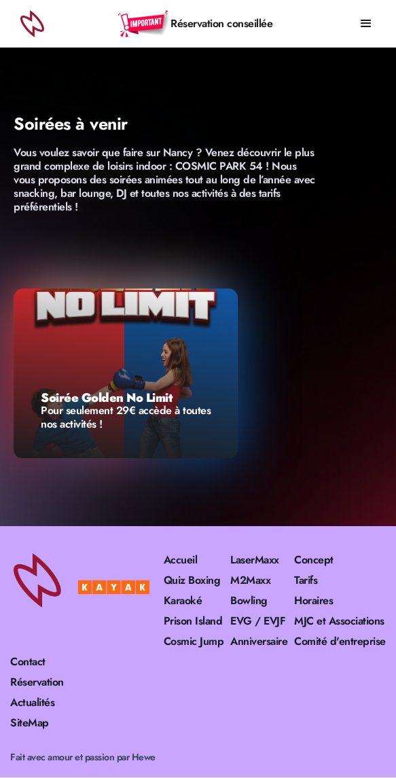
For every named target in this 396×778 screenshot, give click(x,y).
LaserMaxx (254, 560)
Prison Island (193, 621)
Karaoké (183, 601)
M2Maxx (250, 580)
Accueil (181, 560)
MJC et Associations (339, 621)
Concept (314, 560)
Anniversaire (258, 641)
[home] (31, 24)
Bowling (249, 601)
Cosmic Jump (194, 641)
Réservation (37, 682)
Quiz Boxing (192, 580)
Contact (28, 662)
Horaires (313, 601)
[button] (366, 23)
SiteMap (29, 723)
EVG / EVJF (257, 621)
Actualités (32, 702)
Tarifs (305, 580)
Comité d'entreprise (340, 641)
